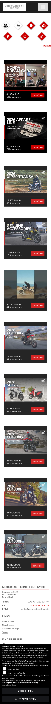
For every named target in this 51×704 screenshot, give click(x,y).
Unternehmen (8, 621)
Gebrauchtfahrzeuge (10, 628)
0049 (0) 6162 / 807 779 (38, 602)
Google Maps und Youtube (16, 673)
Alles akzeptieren (25, 699)
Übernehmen (25, 691)
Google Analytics (13, 669)
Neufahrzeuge (8, 625)
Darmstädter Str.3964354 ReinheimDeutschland (10, 594)
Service (5, 632)
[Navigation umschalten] (43, 7)
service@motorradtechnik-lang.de (35, 609)
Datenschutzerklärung (36, 657)
